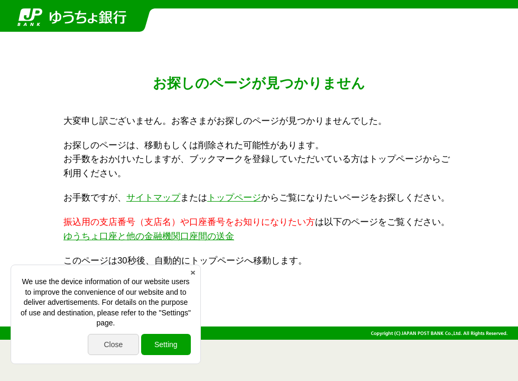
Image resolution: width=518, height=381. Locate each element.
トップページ (234, 198)
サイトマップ (153, 198)
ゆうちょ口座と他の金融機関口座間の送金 (148, 236)
